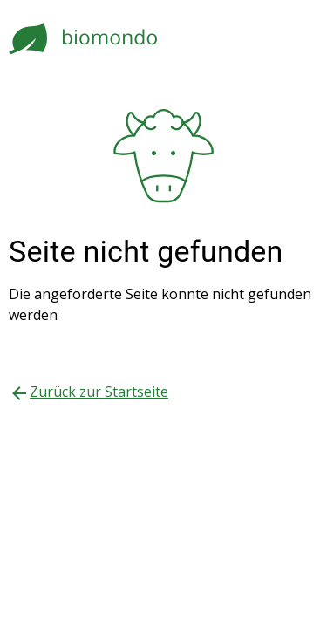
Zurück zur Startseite (99, 391)
